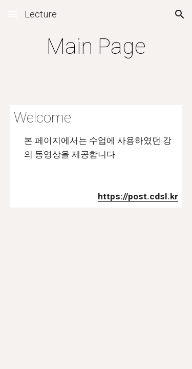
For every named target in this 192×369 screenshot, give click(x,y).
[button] (12, 14)
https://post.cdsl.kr (138, 196)
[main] (96, 46)
